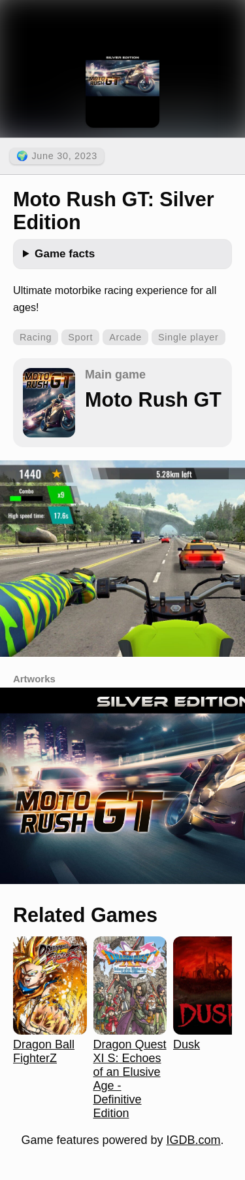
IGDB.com (194, 1140)
